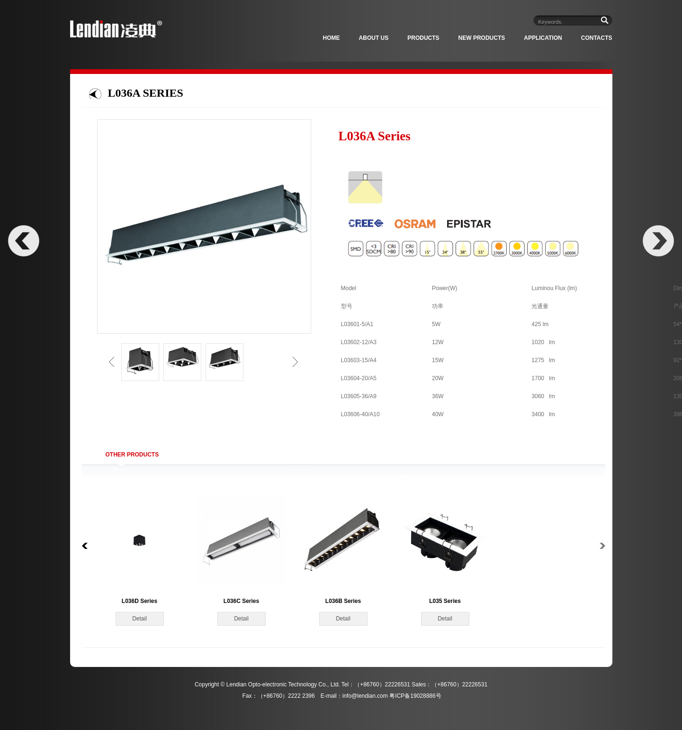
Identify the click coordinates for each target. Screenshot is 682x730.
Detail (139, 618)
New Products (481, 38)
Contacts (596, 38)
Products (423, 38)
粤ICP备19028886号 (415, 696)
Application (543, 38)
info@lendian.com (365, 696)
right (295, 362)
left (111, 362)
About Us (374, 38)
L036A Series (145, 93)
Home (331, 38)
